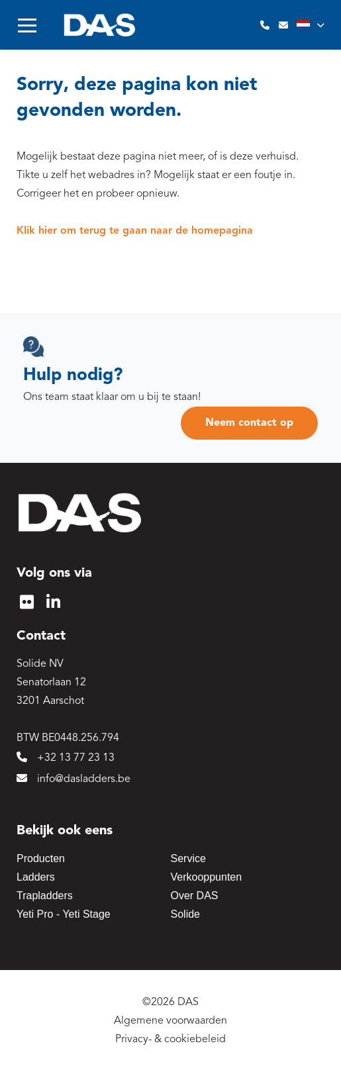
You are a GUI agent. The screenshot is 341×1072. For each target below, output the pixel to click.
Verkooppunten (206, 877)
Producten (41, 858)
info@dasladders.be (73, 779)
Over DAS (195, 895)
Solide (185, 914)
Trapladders (45, 895)
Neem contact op (249, 423)
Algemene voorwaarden (170, 1021)
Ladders (36, 877)
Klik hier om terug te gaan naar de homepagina (135, 231)
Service (188, 858)
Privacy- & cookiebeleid (170, 1039)
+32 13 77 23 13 (66, 757)
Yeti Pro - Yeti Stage (64, 914)
